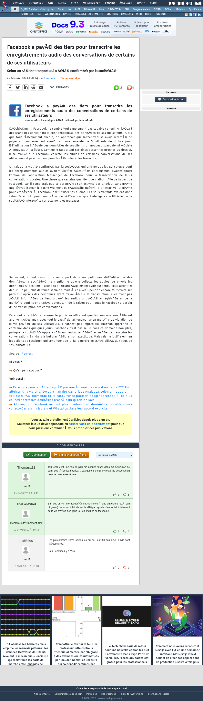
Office (168, 9)
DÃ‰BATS (127, 14)
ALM (77, 9)
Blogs (61, 3)
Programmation (141, 9)
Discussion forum (171, 99)
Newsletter (91, 3)
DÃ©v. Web (114, 9)
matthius (26, 548)
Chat (74, 3)
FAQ (50, 3)
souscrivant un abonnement (90, 427)
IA (69, 9)
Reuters (27, 356)
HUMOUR (160, 14)
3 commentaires (70, 81)
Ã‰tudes (126, 3)
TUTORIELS (26, 14)
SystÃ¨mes (195, 9)
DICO (148, 14)
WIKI (139, 14)
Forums (18, 3)
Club (153, 3)
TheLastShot (26, 511)
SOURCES (112, 14)
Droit (141, 3)
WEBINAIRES (52, 14)
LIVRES (67, 14)
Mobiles (180, 9)
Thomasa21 (26, 475)
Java (101, 9)
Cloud (61, 9)
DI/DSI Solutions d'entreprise (37, 9)
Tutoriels (36, 3)
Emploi (110, 3)
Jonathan (49, 81)
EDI (127, 9)
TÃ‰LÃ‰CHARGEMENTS (88, 14)
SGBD (157, 9)
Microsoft (89, 9)
